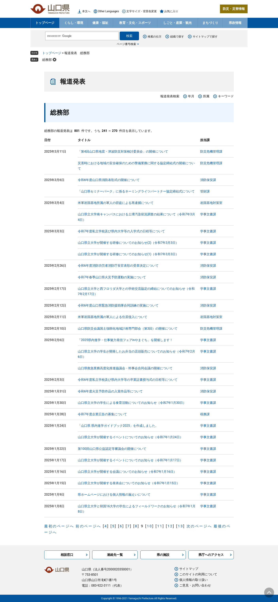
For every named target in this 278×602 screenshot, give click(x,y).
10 (149, 526)
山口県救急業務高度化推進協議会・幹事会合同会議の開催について (125, 368)
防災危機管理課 (211, 151)
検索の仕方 (155, 36)
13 (180, 526)
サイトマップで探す (205, 36)
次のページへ (199, 526)
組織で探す (177, 36)
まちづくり (210, 23)
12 (170, 526)
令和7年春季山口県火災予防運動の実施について (112, 277)
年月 (191, 96)
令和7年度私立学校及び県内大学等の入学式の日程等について (121, 231)
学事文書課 (208, 214)
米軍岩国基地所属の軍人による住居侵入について (112, 317)
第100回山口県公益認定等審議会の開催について (112, 449)
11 (159, 526)
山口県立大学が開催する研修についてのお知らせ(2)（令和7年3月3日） (128, 243)
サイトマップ (188, 569)
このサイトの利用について (198, 574)
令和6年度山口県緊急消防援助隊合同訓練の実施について (118, 305)
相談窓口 (67, 555)
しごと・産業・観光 (177, 23)
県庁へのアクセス (211, 555)
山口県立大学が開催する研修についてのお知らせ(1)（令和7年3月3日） (128, 254)
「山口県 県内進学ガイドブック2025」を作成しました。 (118, 426)
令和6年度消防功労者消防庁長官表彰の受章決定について (118, 265)
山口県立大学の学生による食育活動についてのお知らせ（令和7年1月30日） (132, 403)
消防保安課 (208, 180)
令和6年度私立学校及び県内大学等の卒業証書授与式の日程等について (128, 380)
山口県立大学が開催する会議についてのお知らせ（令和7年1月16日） (127, 472)
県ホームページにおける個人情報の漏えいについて (114, 494)
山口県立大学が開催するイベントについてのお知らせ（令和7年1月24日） (130, 437)
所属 (206, 96)
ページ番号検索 (126, 44)
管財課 (205, 191)
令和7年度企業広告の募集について (102, 414)
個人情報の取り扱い (193, 580)
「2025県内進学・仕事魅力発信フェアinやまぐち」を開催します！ (125, 340)
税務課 (205, 414)
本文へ (86, 11)
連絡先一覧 (115, 555)
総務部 (47, 60)
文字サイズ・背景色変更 (141, 11)
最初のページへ (59, 526)
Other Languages (108, 11)
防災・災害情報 (234, 9)
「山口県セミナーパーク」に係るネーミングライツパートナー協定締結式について (136, 191)
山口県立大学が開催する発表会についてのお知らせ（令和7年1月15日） (129, 483)
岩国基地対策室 (211, 203)
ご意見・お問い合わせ (195, 585)
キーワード (226, 96)
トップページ (44, 23)
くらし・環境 (73, 23)
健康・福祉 (100, 23)
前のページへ (88, 526)
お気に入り (171, 11)
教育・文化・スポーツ (135, 23)
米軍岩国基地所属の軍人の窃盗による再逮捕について (116, 203)
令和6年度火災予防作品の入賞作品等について (110, 391)
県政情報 (235, 23)
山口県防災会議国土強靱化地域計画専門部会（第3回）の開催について (128, 328)
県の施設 (163, 555)
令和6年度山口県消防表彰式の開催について (109, 180)
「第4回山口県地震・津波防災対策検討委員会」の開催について (123, 151)
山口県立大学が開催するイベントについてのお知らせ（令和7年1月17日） (130, 460)
